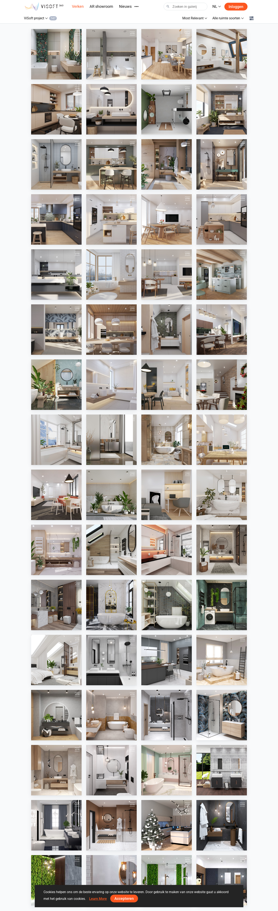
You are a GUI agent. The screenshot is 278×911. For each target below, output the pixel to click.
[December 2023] (221, 384)
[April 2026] (56, 54)
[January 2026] (221, 54)
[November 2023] (56, 440)
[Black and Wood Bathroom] (221, 880)
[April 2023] (221, 495)
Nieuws (125, 6)
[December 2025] (56, 109)
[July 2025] (166, 164)
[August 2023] (221, 440)
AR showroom (101, 6)
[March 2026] (111, 54)
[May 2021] (56, 770)
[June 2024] (111, 329)
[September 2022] (166, 605)
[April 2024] (221, 329)
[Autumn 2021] (56, 715)
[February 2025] (221, 219)
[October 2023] (111, 440)
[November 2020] (221, 825)
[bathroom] (166, 109)
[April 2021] (111, 770)
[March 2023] (56, 550)
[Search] (185, 6)
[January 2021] (111, 825)
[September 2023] (166, 440)
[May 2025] (56, 219)
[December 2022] (221, 550)
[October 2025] (221, 109)
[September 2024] (166, 274)
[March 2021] (166, 770)
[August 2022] (221, 605)
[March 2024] (56, 384)
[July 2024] (56, 329)
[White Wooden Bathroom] (111, 880)
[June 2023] (111, 495)
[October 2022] (111, 605)
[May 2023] (166, 495)
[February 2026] (166, 54)
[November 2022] (56, 605)
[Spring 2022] (166, 660)
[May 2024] (166, 329)
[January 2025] (56, 274)
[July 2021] (166, 715)
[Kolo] (221, 770)
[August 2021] (111, 715)
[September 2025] (56, 164)
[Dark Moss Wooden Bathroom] (56, 880)
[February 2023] (111, 550)
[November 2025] (111, 109)
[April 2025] (111, 219)
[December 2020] (166, 825)
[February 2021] (56, 825)
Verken (78, 6)
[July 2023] (56, 495)
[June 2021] (221, 715)
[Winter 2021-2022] (221, 660)
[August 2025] (111, 164)
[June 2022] (111, 660)
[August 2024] (221, 274)
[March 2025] (166, 219)
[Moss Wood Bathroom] (166, 880)
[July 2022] (56, 660)
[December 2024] (111, 274)
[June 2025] (221, 164)
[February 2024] (111, 384)
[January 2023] (166, 550)
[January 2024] (166, 384)
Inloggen (236, 6)
